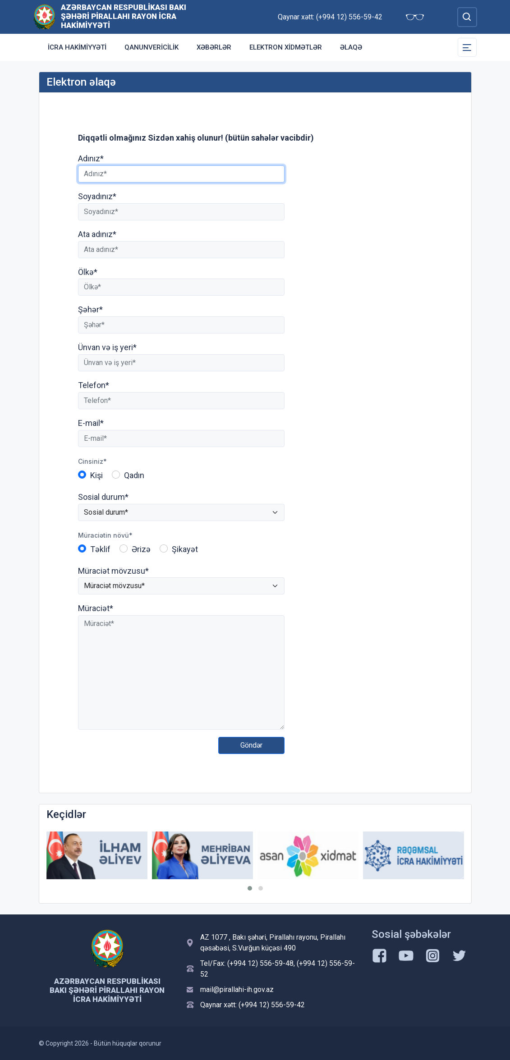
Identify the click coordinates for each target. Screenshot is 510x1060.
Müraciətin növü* (105, 535)
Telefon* (93, 385)
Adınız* (91, 158)
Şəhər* (90, 309)
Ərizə (141, 549)
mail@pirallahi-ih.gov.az (237, 989)
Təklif (100, 549)
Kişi (96, 475)
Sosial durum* (103, 497)
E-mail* (91, 423)
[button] (249, 888)
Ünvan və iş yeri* (107, 347)
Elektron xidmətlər (285, 47)
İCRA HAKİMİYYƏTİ (77, 47)
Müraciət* (95, 608)
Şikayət (185, 549)
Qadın (134, 475)
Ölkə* (87, 272)
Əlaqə (351, 47)
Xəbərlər (214, 47)
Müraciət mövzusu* (113, 571)
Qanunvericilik (151, 47)
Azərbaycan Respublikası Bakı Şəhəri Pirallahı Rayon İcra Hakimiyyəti (123, 16)
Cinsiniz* (92, 461)
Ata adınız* (97, 234)
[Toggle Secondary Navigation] (467, 47)
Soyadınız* (97, 196)
